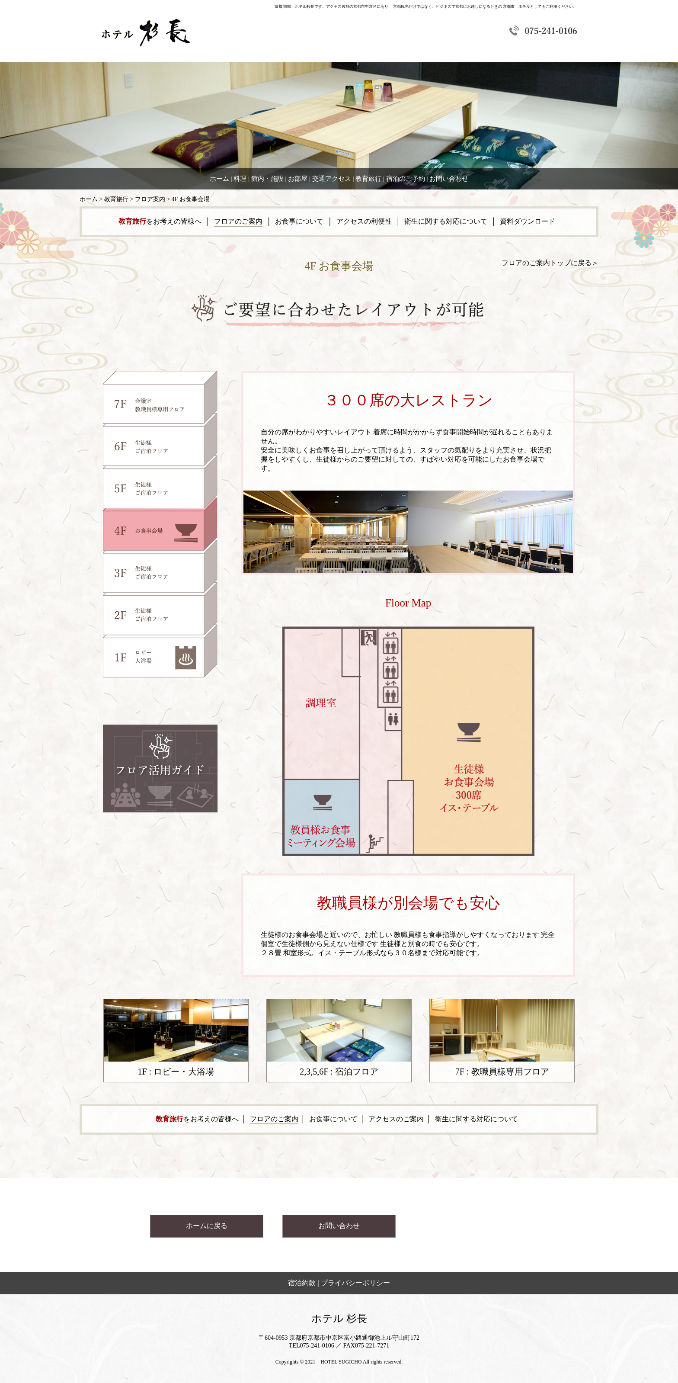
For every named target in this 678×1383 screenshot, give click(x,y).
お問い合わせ (448, 178)
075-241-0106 (317, 1345)
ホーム (219, 178)
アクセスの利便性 (364, 221)
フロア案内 (150, 199)
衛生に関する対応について (445, 221)
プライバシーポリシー (355, 1283)
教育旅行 (368, 178)
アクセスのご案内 (396, 1119)
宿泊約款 (302, 1283)
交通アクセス (331, 178)
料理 (239, 178)
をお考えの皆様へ (160, 221)
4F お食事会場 (191, 199)
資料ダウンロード (527, 221)
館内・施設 (267, 178)
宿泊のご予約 (405, 178)
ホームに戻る (206, 1225)
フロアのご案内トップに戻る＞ (550, 262)
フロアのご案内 (238, 221)
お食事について (299, 221)
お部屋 (297, 178)
